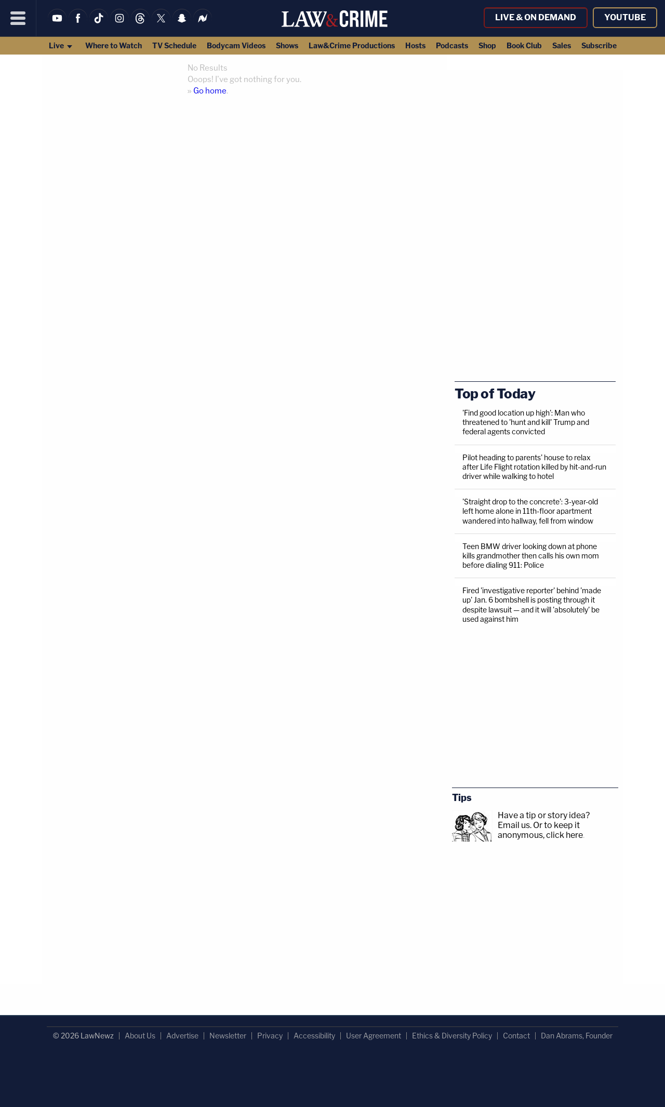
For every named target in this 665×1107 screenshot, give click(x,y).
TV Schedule (174, 45)
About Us (140, 1035)
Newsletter (227, 1035)
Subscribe (599, 45)
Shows (287, 45)
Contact (516, 1035)
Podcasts (452, 45)
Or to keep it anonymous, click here (540, 830)
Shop (487, 45)
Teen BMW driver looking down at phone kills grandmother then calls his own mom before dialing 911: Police (530, 555)
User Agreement (373, 1035)
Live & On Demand (535, 17)
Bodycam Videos (236, 45)
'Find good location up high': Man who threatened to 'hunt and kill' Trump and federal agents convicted (525, 422)
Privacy (270, 1035)
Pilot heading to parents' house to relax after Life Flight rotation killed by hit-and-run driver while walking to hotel (534, 467)
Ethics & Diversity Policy (452, 1035)
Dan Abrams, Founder (577, 1035)
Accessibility (314, 1035)
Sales (561, 45)
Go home (210, 91)
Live (61, 45)
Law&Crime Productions (352, 45)
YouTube (625, 17)
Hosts (415, 45)
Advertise (182, 1035)
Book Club (524, 45)
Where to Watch (113, 45)
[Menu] (18, 18)
